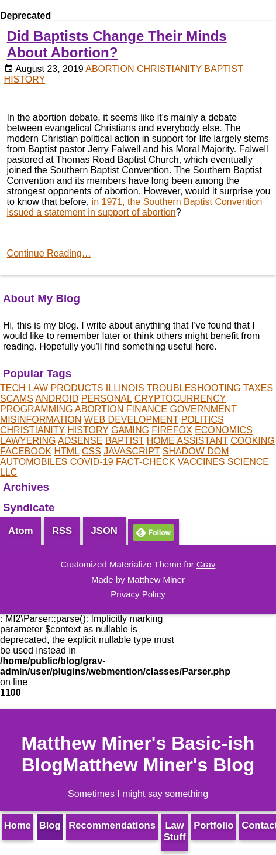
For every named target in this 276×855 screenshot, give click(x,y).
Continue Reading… (49, 253)
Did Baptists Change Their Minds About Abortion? (117, 44)
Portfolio (213, 825)
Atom (20, 530)
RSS (62, 530)
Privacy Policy (138, 594)
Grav (206, 564)
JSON (104, 530)
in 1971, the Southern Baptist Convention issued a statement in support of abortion (135, 207)
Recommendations (112, 825)
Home (17, 825)
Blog (50, 825)
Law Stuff (175, 831)
